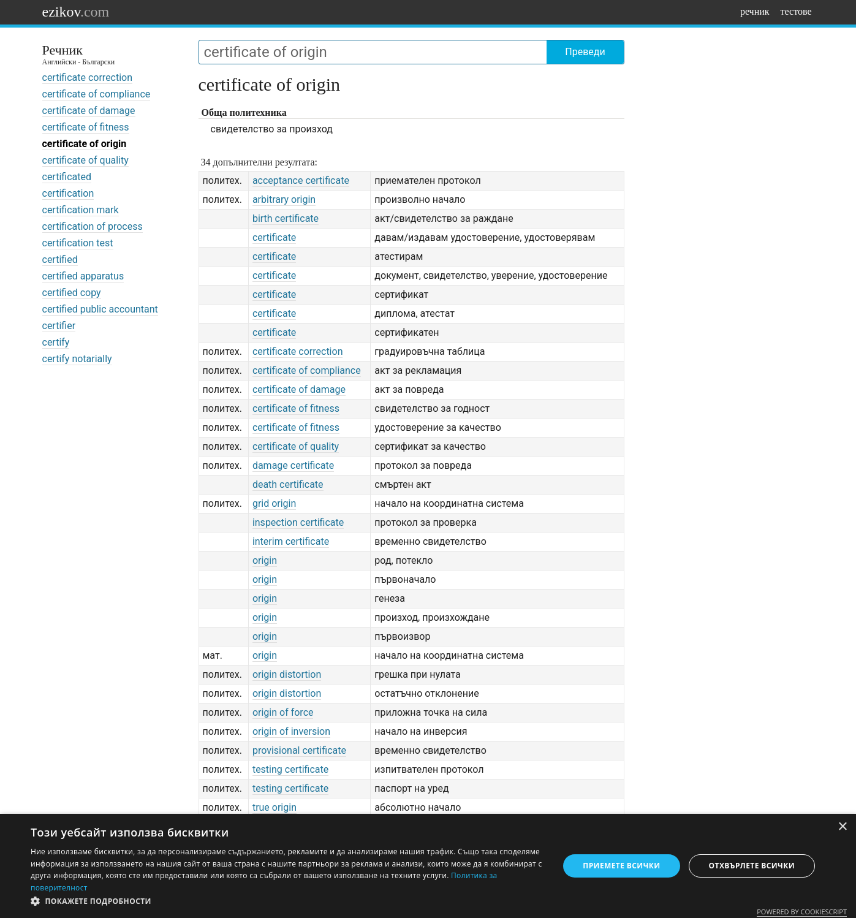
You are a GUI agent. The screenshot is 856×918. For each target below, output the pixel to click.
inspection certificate (298, 522)
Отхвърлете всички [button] (752, 865)
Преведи (585, 52)
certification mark (80, 210)
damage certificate (293, 465)
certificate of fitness (85, 127)
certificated (66, 177)
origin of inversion (291, 731)
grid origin (274, 503)
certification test (77, 243)
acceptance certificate (300, 180)
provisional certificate (299, 750)
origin (264, 560)
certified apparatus (83, 276)
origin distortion (286, 674)
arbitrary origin (284, 199)
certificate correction (87, 77)
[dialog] (428, 866)
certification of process (92, 226)
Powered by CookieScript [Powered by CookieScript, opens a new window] (802, 911)
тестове (796, 11)
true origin (274, 807)
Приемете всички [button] (621, 865)
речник (755, 11)
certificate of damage (88, 110)
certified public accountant (100, 309)
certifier (59, 326)
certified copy (71, 292)
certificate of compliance (96, 94)
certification (68, 193)
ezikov (76, 12)
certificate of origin (84, 144)
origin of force (283, 712)
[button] (287, 901)
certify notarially (77, 359)
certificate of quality (85, 160)
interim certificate (290, 541)
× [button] (842, 827)
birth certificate (285, 218)
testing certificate (290, 769)
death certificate (288, 484)
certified (60, 259)
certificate (274, 237)
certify (56, 342)
